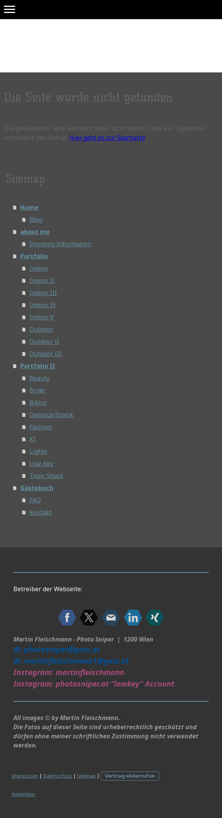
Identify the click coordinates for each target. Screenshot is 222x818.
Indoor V (41, 317)
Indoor (38, 268)
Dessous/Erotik (51, 415)
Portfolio (34, 256)
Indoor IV (42, 305)
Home (29, 207)
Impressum (24, 775)
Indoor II (42, 280)
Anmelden (23, 794)
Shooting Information (60, 244)
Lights (38, 451)
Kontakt (40, 512)
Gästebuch (36, 488)
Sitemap (86, 775)
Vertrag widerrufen (130, 775)
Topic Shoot (46, 476)
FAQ (35, 500)
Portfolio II (37, 366)
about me (35, 232)
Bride (37, 390)
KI (32, 439)
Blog (35, 219)
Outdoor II (44, 341)
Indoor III (43, 293)
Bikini (38, 402)
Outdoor (41, 329)
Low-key (41, 463)
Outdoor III (45, 354)
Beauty (39, 378)
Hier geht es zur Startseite (107, 137)
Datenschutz (57, 775)
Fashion (40, 427)
